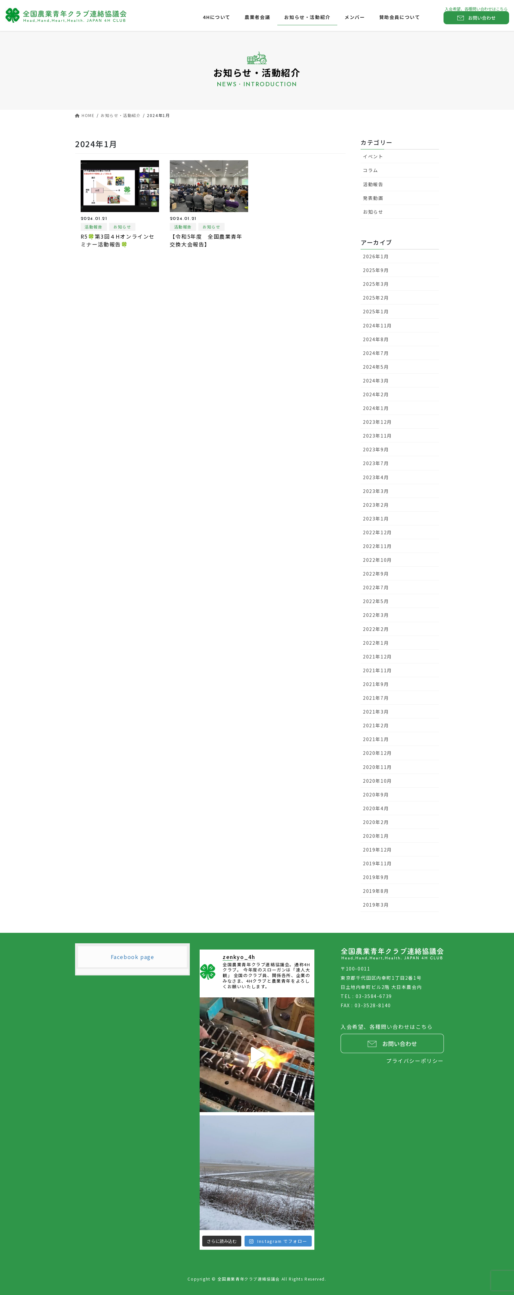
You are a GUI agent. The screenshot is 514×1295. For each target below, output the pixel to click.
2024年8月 (376, 339)
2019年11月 (377, 863)
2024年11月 (377, 325)
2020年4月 (376, 808)
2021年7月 (376, 698)
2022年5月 (376, 601)
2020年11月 (377, 767)
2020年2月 (376, 822)
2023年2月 (376, 504)
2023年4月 (376, 477)
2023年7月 (376, 463)
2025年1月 (376, 311)
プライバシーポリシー (415, 1061)
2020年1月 (376, 836)
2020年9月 (376, 794)
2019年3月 (376, 904)
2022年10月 (377, 560)
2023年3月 (376, 491)
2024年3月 (376, 380)
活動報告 (93, 226)
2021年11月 (377, 670)
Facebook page (132, 957)
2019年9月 (376, 877)
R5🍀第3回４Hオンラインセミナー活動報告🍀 (118, 240)
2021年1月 (376, 739)
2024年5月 (376, 366)
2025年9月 (376, 270)
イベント (373, 156)
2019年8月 (376, 891)
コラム (370, 170)
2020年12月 (377, 753)
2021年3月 (376, 711)
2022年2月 (376, 629)
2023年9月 (376, 449)
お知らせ (122, 226)
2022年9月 (376, 573)
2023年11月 (377, 435)
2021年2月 (376, 725)
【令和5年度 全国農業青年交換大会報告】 (206, 240)
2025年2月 (376, 297)
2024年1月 (376, 408)
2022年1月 (376, 642)
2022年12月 (377, 532)
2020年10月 (377, 780)
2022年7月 (376, 587)
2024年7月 (376, 353)
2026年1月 (376, 256)
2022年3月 (376, 615)
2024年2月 (376, 394)
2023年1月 (376, 518)
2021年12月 (377, 656)
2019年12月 (377, 849)
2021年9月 (376, 684)
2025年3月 (376, 284)
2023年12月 (377, 422)
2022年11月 (377, 546)
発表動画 (373, 198)
